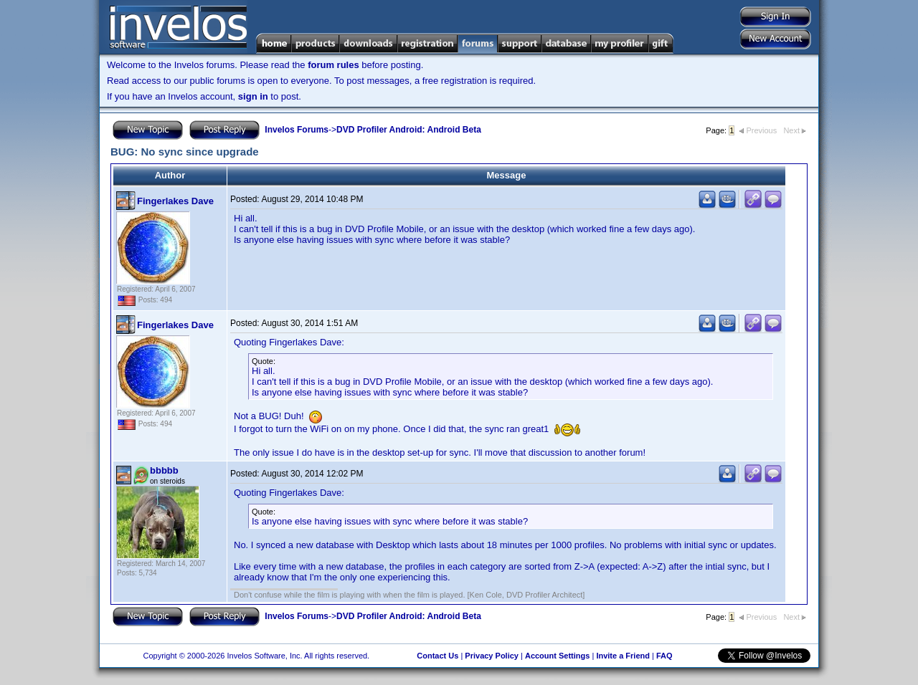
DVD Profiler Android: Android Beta (408, 130)
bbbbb (164, 470)
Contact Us (437, 655)
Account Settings (557, 655)
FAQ (664, 655)
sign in (253, 96)
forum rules (333, 64)
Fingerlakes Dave (175, 201)
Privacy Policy (492, 655)
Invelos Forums (296, 130)
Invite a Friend (623, 655)
